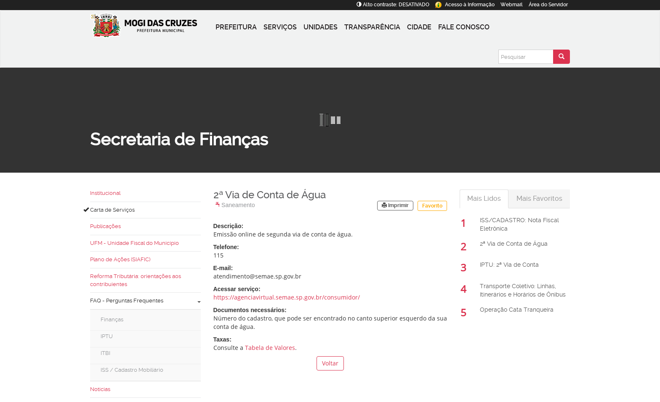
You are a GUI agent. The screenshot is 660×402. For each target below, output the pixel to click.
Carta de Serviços (109, 210)
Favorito (432, 206)
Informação (465, 5)
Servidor (548, 5)
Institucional (105, 193)
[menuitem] (145, 322)
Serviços (280, 27)
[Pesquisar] (526, 57)
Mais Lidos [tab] (484, 198)
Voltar (330, 363)
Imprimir (395, 205)
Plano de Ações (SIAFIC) (120, 259)
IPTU (107, 336)
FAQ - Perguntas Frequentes (145, 300)
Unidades (320, 27)
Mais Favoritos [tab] (539, 198)
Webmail (511, 5)
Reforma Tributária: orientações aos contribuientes (135, 280)
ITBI (105, 353)
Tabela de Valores (270, 348)
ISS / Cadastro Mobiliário (132, 370)
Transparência (372, 27)
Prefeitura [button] (236, 27)
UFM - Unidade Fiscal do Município (134, 243)
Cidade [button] (419, 27)
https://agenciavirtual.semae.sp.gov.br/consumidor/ (286, 297)
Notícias (100, 389)
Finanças (112, 319)
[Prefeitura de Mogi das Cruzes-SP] (151, 27)
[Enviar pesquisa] (561, 57)
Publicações (105, 226)
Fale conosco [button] (464, 27)
